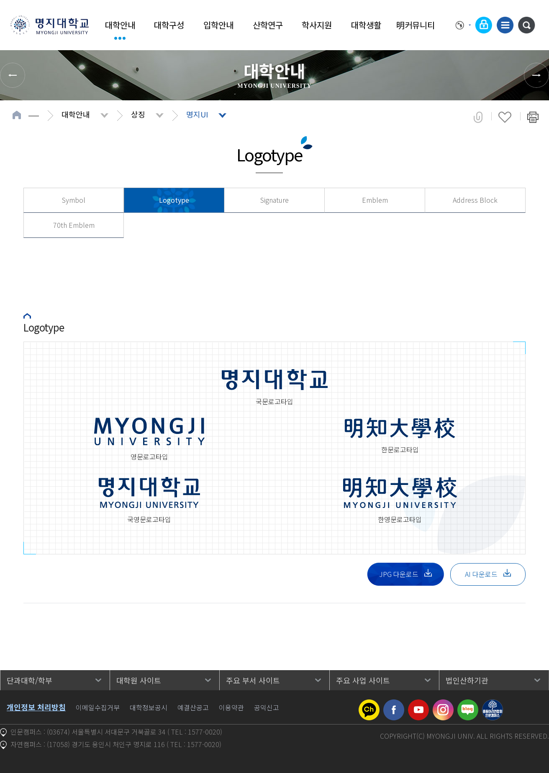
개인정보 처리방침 (36, 707)
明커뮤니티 (415, 25)
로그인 (483, 25)
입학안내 (218, 25)
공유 (478, 117)
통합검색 (526, 25)
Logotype (174, 200)
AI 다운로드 (488, 574)
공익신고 (266, 707)
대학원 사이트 (138, 680)
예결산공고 (193, 707)
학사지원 (317, 25)
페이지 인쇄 (533, 117)
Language (463, 25)
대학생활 (366, 25)
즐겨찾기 (504, 117)
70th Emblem (74, 225)
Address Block (475, 200)
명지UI (197, 114)
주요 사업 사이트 (363, 680)
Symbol (73, 200)
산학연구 (268, 25)
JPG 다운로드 (405, 574)
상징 (138, 114)
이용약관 (231, 707)
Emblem (375, 200)
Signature (274, 200)
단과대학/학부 (29, 680)
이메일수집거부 (98, 707)
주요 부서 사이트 (253, 680)
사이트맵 (505, 25)
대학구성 (169, 25)
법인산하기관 (467, 680)
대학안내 (120, 25)
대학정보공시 (148, 707)
